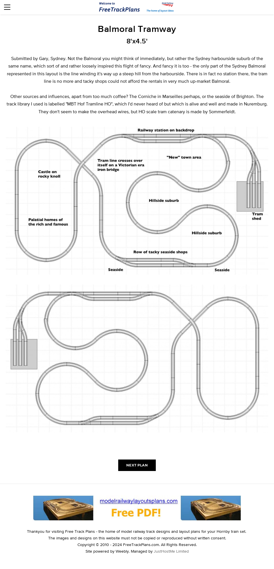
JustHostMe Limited (171, 551)
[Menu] (7, 7)
